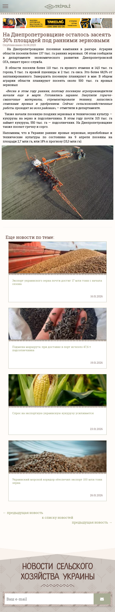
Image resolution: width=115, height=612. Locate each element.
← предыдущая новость (23, 512)
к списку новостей (57, 517)
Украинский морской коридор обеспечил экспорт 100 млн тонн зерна (57, 481)
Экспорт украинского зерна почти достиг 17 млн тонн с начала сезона (57, 282)
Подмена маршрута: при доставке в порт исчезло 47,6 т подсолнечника (51, 348)
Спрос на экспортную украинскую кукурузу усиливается (53, 413)
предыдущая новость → (92, 522)
